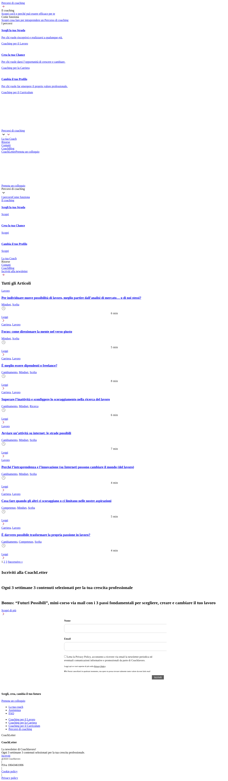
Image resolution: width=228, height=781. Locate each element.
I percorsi (6, 197)
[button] (114, 5)
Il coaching (7, 200)
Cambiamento (9, 372)
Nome (67, 620)
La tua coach (16, 706)
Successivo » (15, 561)
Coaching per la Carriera (23, 722)
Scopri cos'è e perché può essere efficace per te (28, 13)
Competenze (8, 507)
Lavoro (5, 290)
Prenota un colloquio (27, 151)
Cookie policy (9, 771)
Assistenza (15, 710)
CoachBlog (7, 268)
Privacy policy (9, 777)
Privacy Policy (99, 666)
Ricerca (34, 406)
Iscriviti (5, 755)
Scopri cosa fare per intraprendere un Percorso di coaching (34, 20)
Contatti (6, 264)
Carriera (6, 324)
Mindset (6, 304)
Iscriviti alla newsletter (14, 271)
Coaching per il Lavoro (22, 719)
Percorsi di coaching (20, 729)
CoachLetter (8, 151)
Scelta (15, 304)
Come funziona (21, 197)
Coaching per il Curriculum (24, 725)
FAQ (11, 713)
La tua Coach (9, 258)
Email (67, 638)
